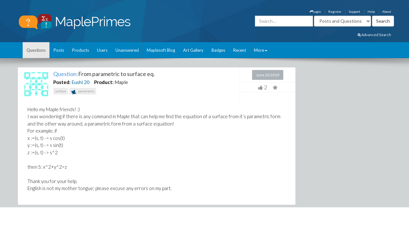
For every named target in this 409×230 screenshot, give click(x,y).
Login (315, 11)
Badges (218, 50)
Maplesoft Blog (161, 50)
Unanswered (127, 50)
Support (354, 11)
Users (102, 50)
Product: (104, 82)
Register (334, 11)
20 (87, 82)
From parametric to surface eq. (116, 73)
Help (371, 11)
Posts (59, 50)
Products (80, 50)
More (260, 50)
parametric (82, 92)
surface (60, 91)
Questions (36, 50)
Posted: (62, 82)
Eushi (77, 82)
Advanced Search (374, 35)
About (386, 11)
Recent (239, 50)
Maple (121, 82)
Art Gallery (193, 50)
